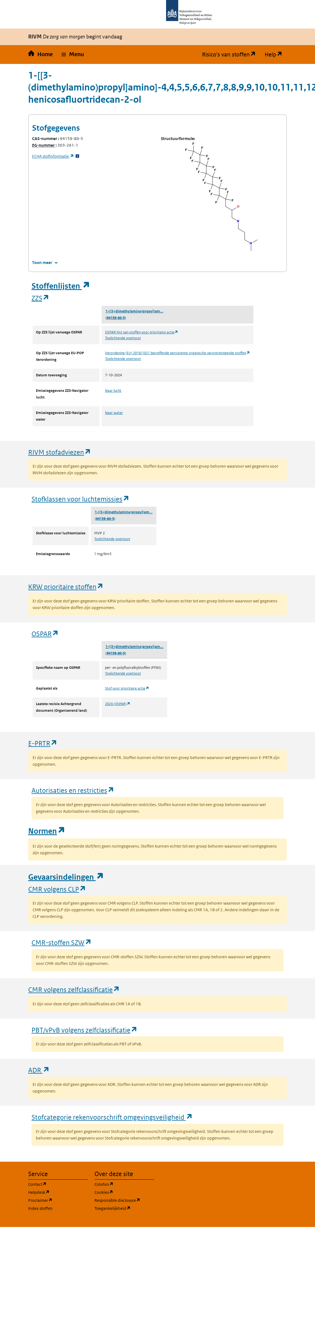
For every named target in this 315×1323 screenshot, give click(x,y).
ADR (39, 1070)
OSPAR (45, 634)
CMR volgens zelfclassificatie (74, 989)
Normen (46, 831)
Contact (58, 1184)
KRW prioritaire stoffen (66, 586)
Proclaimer (58, 1200)
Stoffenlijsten (61, 286)
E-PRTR (42, 743)
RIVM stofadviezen (59, 452)
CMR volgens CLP (57, 889)
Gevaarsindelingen (66, 877)
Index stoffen (40, 1208)
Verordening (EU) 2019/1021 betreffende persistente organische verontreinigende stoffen (177, 353)
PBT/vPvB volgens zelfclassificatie (85, 1030)
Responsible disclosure (124, 1200)
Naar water (114, 412)
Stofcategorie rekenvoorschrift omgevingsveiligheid (112, 1117)
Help (276, 54)
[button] (72, 54)
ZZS (40, 298)
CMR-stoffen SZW (62, 942)
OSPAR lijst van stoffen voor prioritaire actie (141, 332)
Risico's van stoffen (231, 54)
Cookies (124, 1192)
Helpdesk (58, 1192)
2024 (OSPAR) (117, 703)
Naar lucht (113, 390)
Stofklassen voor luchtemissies (81, 499)
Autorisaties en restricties (73, 790)
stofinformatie (53, 156)
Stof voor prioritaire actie (127, 688)
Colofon (124, 1184)
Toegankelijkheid (124, 1208)
